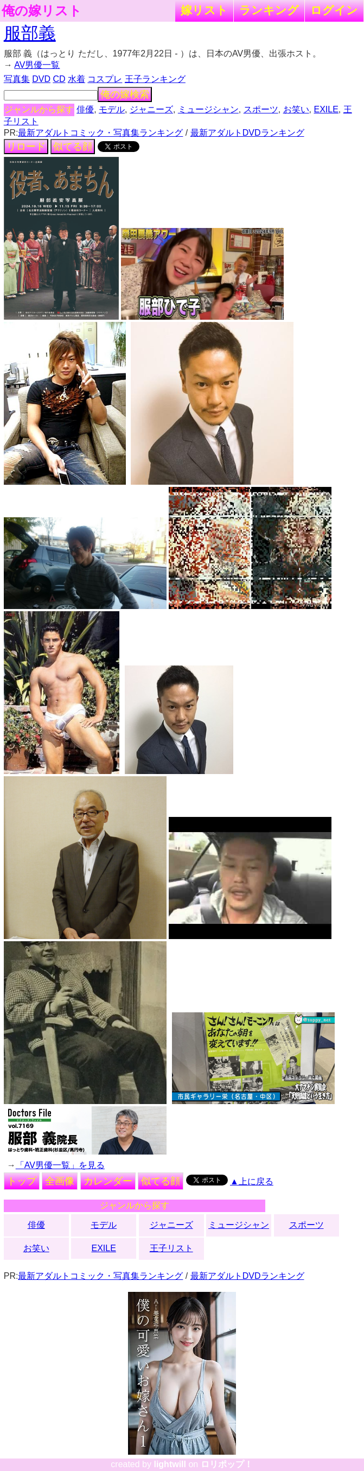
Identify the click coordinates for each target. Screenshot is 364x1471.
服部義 (30, 33)
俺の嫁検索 (124, 94)
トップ (21, 1181)
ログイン (334, 10)
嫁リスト (204, 10)
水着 (76, 79)
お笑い (296, 109)
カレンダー (108, 1181)
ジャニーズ (151, 109)
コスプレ (104, 79)
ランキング (269, 10)
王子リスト (171, 1248)
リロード (26, 146)
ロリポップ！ (227, 1464)
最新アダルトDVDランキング (247, 132)
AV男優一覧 (37, 64)
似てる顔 (72, 146)
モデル (112, 109)
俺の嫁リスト (42, 11)
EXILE (326, 109)
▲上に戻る (251, 1181)
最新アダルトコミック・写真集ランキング (100, 132)
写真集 (17, 79)
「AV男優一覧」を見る (60, 1165)
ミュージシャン (208, 109)
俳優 (85, 109)
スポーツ (261, 109)
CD (59, 79)
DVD (41, 79)
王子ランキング (155, 79)
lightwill (170, 1464)
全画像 (59, 1181)
